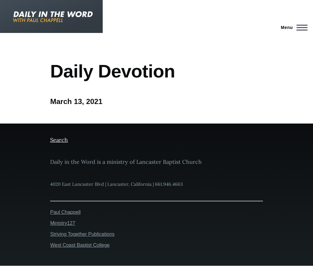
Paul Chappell (65, 212)
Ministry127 (62, 223)
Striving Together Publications (82, 234)
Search (59, 139)
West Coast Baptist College (79, 245)
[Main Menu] (292, 27)
